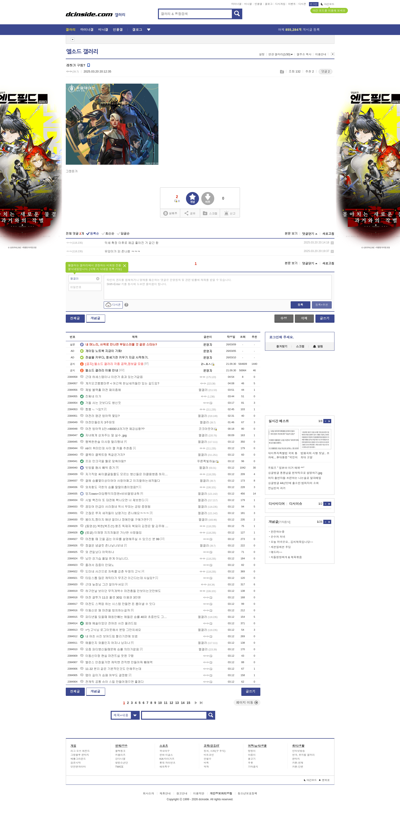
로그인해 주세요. (281, 337)
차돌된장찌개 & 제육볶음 (286, 557)
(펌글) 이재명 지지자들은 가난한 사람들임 (111, 532)
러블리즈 (120, 754)
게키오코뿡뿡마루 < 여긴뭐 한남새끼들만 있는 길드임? (119, 383)
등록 (300, 304)
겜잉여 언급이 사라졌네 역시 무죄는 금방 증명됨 (115, 506)
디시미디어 (277, 504)
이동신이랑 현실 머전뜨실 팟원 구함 (107, 656)
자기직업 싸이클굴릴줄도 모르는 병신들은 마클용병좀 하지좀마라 (125, 474)
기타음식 (253, 766)
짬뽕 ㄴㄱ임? (91, 409)
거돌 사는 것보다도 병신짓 (100, 403)
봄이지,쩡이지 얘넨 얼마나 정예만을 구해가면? (114, 519)
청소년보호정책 (247, 793)
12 (171, 703)
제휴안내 (165, 793)
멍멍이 (252, 751)
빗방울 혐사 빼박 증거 (97, 468)
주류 (250, 762)
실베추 (170, 213)
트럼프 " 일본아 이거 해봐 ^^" (286, 468)
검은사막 (76, 762)
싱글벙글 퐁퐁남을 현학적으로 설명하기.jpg (295, 473)
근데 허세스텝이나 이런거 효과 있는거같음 (111, 377)
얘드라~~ (276, 552)
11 (165, 703)
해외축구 (165, 766)
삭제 (332, 242)
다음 (196, 702)
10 (160, 703)
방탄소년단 (121, 762)
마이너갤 (236, 4)
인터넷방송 (298, 751)
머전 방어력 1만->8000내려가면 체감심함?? (112, 429)
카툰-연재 (297, 762)
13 (177, 703)
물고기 (252, 758)
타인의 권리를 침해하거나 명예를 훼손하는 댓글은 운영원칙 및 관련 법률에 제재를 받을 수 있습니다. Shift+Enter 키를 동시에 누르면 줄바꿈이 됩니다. (169, 282)
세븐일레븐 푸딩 (281, 547)
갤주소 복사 (304, 54)
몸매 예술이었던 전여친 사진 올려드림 (108, 623)
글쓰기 (325, 318)
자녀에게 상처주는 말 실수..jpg (103, 435)
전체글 (75, 318)
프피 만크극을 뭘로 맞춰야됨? (103, 461)
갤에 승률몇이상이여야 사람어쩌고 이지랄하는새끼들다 (120, 480)
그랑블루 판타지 (80, 754)
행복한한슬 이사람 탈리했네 (101, 442)
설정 (262, 54)
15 (188, 703)
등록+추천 (321, 304)
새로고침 (328, 234)
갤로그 (269, 4)
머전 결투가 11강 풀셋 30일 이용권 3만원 (110, 597)
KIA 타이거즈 (167, 758)
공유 (190, 213)
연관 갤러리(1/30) (280, 54)
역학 (206, 766)
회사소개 (148, 793)
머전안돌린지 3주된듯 (97, 422)
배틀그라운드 (78, 758)
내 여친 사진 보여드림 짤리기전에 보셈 (109, 636)
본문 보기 (291, 233)
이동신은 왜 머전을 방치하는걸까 (105, 610)
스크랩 (282, 72)
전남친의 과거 (277, 488)
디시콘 (302, 4)
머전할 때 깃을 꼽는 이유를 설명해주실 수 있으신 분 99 (119, 539)
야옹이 (252, 754)
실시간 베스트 (279, 421)
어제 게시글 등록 (299, 30)
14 (183, 703)
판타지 (296, 758)
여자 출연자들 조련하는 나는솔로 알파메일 (294, 478)
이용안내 (320, 54)
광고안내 (181, 793)
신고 (230, 213)
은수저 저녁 (278, 537)
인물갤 (258, 4)
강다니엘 (120, 758)
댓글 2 (325, 71)
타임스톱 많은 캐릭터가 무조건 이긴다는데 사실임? (117, 578)
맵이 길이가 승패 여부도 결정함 (104, 675)
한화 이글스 (166, 754)
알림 (318, 346)
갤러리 (71, 30)
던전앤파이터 (78, 766)
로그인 (314, 4)
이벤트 (292, 4)
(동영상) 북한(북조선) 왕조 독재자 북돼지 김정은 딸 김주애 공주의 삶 (125, 526)
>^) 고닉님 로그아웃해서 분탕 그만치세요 (110, 630)
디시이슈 (295, 504)
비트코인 (209, 754)
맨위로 (324, 780)
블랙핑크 (120, 751)
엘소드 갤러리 (82, 51)
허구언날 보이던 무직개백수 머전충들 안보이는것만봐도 (120, 591)
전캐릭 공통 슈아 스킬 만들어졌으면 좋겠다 (112, 682)
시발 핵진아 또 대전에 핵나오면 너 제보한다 (112, 500)
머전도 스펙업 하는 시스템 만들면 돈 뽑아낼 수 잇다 (117, 604)
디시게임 (280, 4)
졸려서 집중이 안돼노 (97, 565)
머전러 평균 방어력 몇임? (100, 416)
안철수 (207, 758)
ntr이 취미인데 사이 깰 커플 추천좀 (106, 448)
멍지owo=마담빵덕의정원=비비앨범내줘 (109, 493)
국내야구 (165, 751)
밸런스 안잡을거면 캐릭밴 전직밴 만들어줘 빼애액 (116, 662)
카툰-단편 (297, 766)
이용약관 (198, 793)
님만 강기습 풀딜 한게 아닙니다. (104, 558)
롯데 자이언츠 (168, 762)
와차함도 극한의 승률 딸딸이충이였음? (109, 487)
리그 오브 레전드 (80, 751)
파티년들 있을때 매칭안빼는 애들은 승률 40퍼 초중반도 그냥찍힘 (125, 617)
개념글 (95, 318)
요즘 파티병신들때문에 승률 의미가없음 (109, 649)
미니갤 (248, 4)
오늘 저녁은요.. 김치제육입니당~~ (292, 542)
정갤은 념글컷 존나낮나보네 (101, 545)
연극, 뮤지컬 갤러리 (303, 754)
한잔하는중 (278, 531)
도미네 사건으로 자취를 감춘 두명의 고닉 (110, 571)
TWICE (119, 766)
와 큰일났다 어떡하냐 (97, 552)
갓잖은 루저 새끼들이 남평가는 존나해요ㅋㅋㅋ (114, 513)
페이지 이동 (247, 702)
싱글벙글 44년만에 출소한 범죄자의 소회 (293, 483)
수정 (283, 318)
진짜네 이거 (90, 396)
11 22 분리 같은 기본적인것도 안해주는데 (110, 669)
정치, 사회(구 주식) (215, 751)
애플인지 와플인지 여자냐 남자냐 (105, 643)
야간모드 (327, 4)
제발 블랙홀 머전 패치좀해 (100, 390)
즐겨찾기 (281, 346)
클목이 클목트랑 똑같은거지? (102, 455)
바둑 (206, 762)
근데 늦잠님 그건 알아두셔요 (102, 584)
